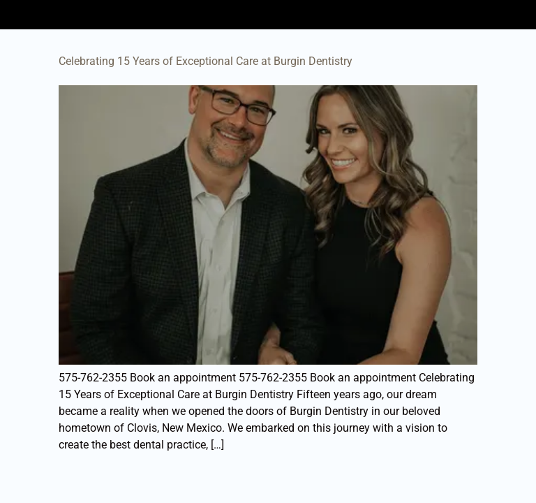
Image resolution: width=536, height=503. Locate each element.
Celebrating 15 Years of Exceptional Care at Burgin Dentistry (205, 61)
